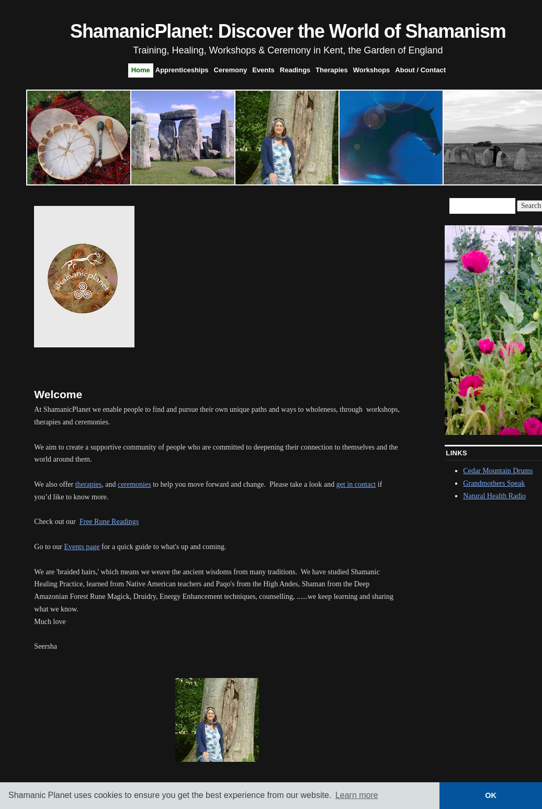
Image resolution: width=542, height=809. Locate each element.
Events (263, 70)
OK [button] (490, 795)
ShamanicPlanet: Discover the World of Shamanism (288, 31)
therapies (88, 484)
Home (140, 70)
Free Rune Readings (109, 522)
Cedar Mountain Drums (498, 471)
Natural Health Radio (494, 496)
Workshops (371, 70)
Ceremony (230, 70)
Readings (295, 70)
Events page (82, 547)
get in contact (356, 484)
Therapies (331, 70)
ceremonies (134, 484)
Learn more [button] (356, 795)
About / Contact (420, 70)
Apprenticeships (182, 70)
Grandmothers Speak (494, 483)
